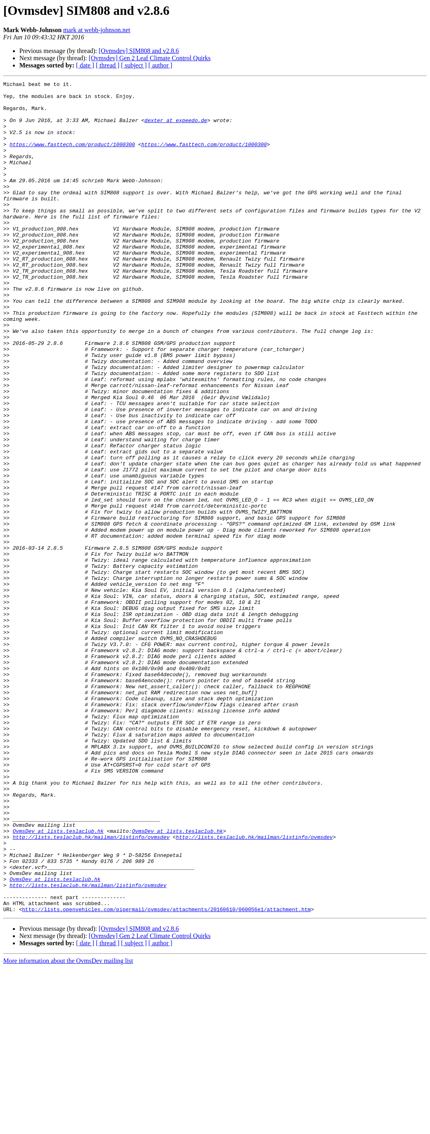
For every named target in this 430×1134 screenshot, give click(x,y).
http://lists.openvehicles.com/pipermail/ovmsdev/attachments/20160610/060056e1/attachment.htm (166, 1075)
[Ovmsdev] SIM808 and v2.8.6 (139, 50)
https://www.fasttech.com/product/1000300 (72, 157)
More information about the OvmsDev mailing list (68, 1127)
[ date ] (85, 65)
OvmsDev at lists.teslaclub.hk (57, 981)
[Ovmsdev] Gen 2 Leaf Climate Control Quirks (149, 58)
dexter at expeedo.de (175, 128)
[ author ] (160, 65)
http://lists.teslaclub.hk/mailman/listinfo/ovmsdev (90, 988)
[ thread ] (107, 65)
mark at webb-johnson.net (96, 30)
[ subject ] (134, 65)
